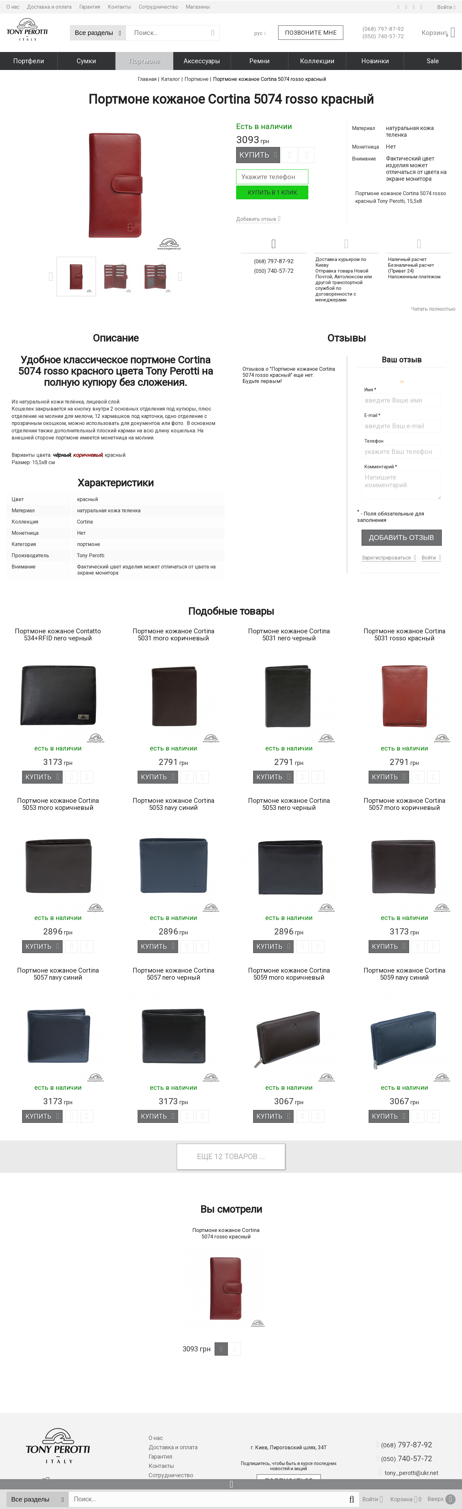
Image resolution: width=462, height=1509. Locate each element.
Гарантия (89, 7)
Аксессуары (202, 60)
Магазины (198, 7)
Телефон (373, 439)
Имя (370, 388)
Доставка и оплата (49, 7)
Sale (433, 60)
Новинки (375, 60)
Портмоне (144, 60)
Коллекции (317, 60)
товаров (241, 1156)
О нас (12, 7)
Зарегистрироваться (386, 556)
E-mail (372, 413)
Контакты (119, 7)
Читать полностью (433, 307)
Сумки (86, 60)
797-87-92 (383, 28)
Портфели (28, 60)
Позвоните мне (311, 32)
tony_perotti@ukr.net (408, 1473)
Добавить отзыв (256, 217)
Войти (429, 556)
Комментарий (380, 465)
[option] (115, 182)
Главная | (148, 77)
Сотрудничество (158, 7)
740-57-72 (383, 36)
